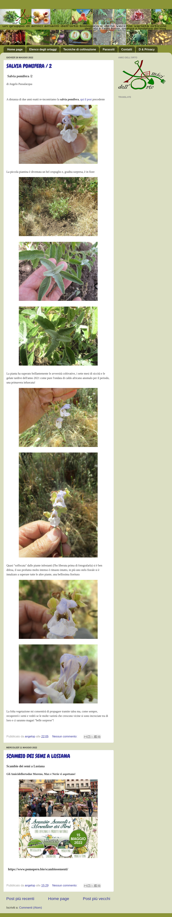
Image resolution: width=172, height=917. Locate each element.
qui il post (86, 99)
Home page (15, 49)
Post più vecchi (96, 898)
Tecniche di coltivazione (79, 49)
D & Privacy (147, 49)
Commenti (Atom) (30, 907)
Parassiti (109, 49)
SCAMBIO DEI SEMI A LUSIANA (38, 756)
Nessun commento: (65, 736)
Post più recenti (20, 898)
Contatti (126, 49)
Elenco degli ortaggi (43, 49)
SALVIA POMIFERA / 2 (29, 66)
